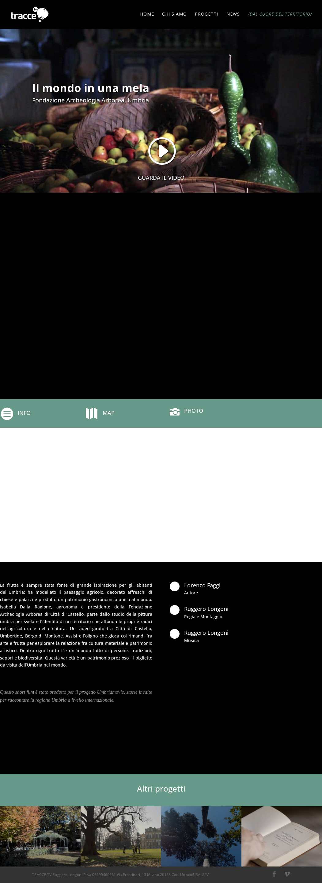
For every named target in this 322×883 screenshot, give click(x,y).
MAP (109, 412)
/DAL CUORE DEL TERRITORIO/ (280, 15)
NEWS (233, 15)
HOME (147, 15)
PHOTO (193, 410)
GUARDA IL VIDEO (161, 177)
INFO (24, 412)
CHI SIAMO (174, 15)
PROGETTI (206, 15)
